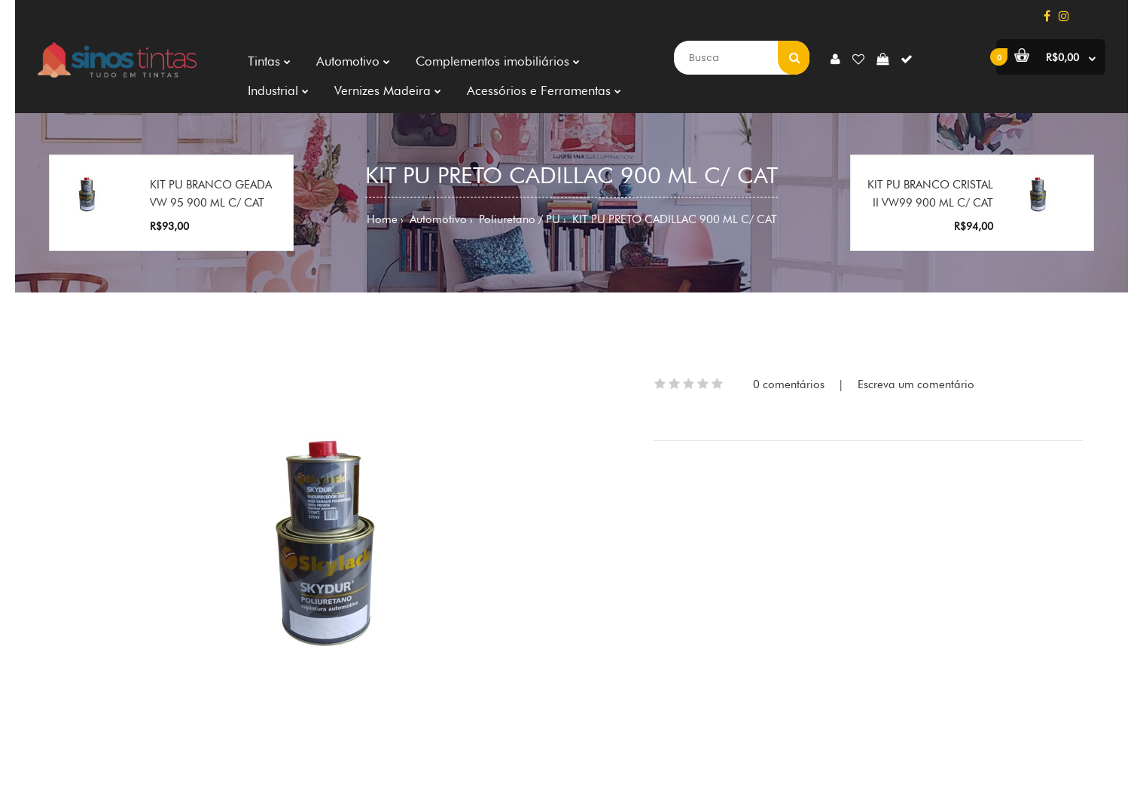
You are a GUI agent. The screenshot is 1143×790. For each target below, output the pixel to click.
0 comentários (788, 384)
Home (382, 219)
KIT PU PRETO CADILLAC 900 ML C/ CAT (673, 219)
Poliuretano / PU (518, 219)
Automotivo (437, 219)
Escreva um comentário (916, 384)
